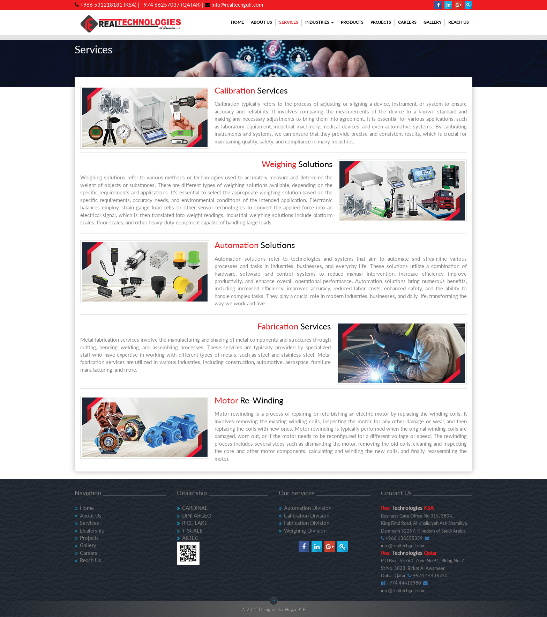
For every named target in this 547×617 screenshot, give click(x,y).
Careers (407, 22)
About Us (261, 22)
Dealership (92, 530)
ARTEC (190, 538)
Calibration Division (306, 515)
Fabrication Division (306, 523)
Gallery (432, 22)
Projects (380, 22)
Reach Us (458, 22)
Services (288, 22)
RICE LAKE (195, 523)
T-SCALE (192, 530)
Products (352, 22)
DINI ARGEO (196, 515)
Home (237, 22)
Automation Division (307, 508)
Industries (319, 22)
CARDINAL (195, 508)
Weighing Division (305, 530)
